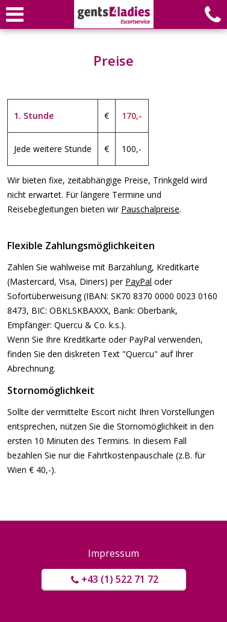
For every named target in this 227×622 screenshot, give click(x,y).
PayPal (138, 281)
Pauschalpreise (150, 209)
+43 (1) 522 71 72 (113, 579)
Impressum (113, 553)
